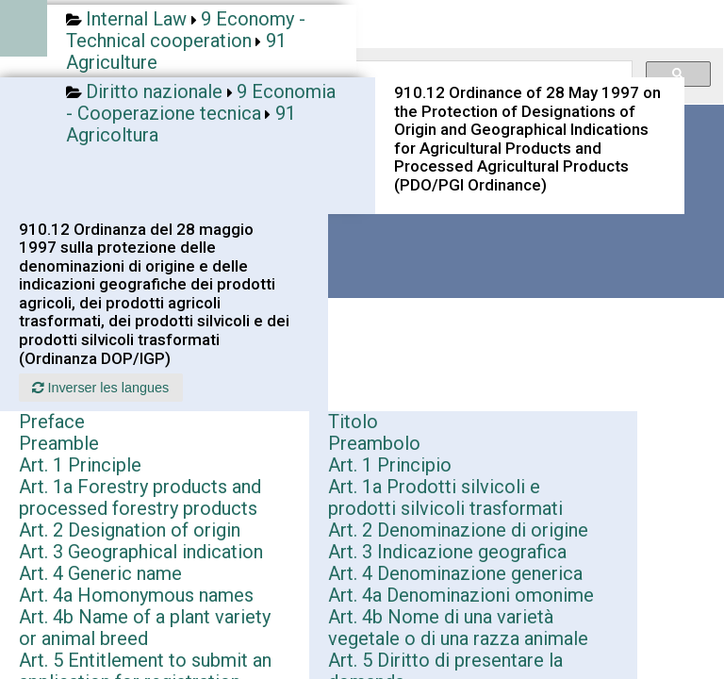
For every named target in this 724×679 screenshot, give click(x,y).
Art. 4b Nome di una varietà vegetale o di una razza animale (458, 627)
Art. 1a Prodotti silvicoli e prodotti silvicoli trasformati (445, 497)
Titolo (353, 421)
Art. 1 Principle (80, 465)
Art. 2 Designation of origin (129, 530)
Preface (52, 421)
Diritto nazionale (154, 91)
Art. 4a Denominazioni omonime (461, 595)
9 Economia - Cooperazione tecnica (201, 102)
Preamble (59, 443)
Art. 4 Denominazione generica (455, 573)
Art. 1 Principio (390, 465)
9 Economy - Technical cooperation (185, 30)
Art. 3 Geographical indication (141, 551)
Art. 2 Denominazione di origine (458, 530)
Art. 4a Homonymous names (136, 595)
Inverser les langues (100, 387)
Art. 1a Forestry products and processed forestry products (140, 497)
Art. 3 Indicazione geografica (447, 551)
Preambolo (374, 443)
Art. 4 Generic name (100, 573)
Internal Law (136, 19)
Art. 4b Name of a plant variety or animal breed (145, 627)
